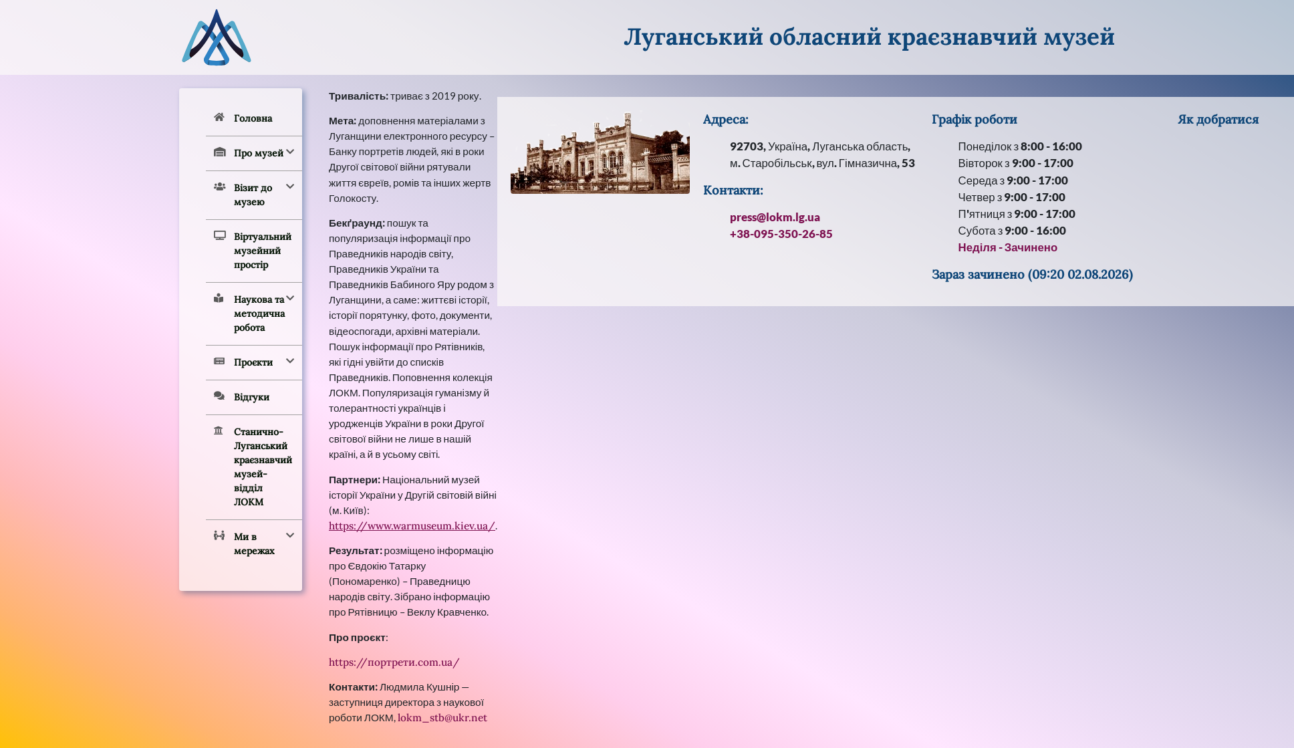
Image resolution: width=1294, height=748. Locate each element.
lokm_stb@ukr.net (442, 717)
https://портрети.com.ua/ (394, 662)
